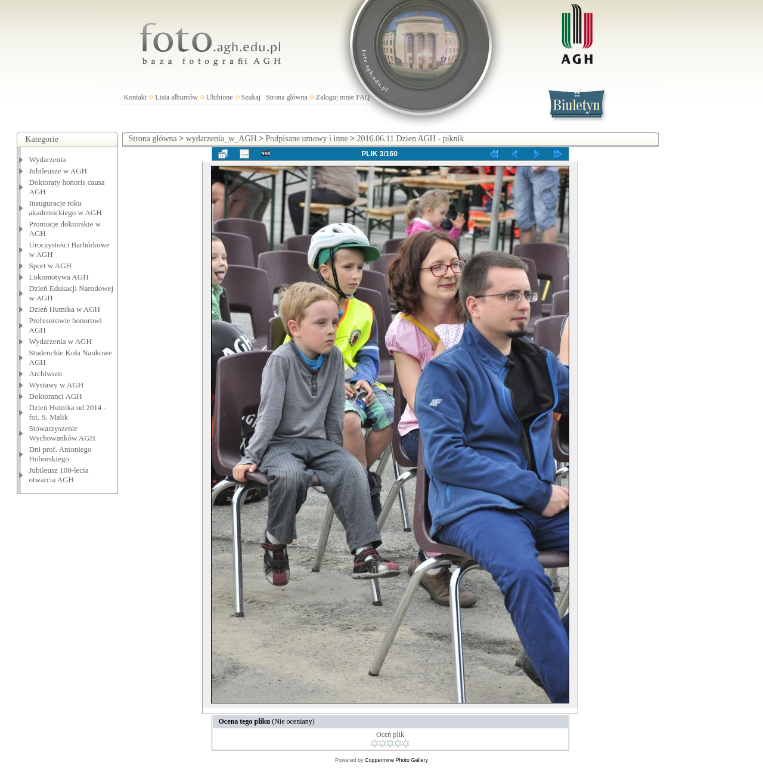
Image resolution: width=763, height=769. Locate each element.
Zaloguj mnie (335, 97)
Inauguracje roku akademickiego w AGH (65, 208)
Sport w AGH (50, 265)
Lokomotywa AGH (59, 276)
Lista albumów (176, 97)
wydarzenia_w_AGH (221, 138)
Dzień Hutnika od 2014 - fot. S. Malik (67, 412)
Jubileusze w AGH (58, 170)
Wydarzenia (47, 159)
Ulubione (219, 97)
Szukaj (251, 97)
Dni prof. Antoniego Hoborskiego (60, 454)
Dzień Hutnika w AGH (65, 309)
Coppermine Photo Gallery (396, 760)
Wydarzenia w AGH (60, 341)
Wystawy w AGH (56, 384)
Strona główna (287, 97)
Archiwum (46, 373)
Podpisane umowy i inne (307, 138)
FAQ (363, 97)
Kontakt (135, 97)
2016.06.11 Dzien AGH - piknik (410, 138)
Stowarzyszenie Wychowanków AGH (62, 433)
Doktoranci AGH (55, 396)
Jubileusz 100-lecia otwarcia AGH (59, 475)
